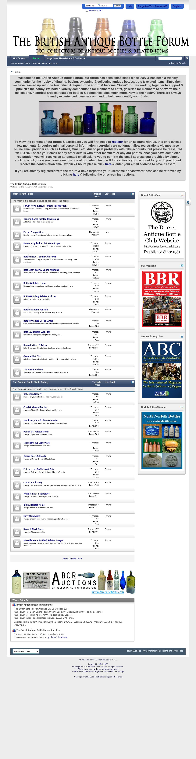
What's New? (20, 58)
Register (177, 6)
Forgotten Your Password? (152, 6)
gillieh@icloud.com (57, 637)
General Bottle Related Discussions (41, 219)
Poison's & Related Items (36, 431)
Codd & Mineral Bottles (35, 407)
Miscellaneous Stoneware (36, 442)
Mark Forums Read (72, 558)
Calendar (35, 63)
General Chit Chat (32, 356)
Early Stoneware (31, 516)
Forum (36, 58)
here (108, 164)
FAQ (27, 63)
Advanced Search (177, 63)
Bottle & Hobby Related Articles (39, 296)
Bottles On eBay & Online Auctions (41, 269)
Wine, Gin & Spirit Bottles (36, 493)
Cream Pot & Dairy (32, 482)
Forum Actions (48, 63)
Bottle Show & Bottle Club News (39, 256)
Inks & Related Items (34, 504)
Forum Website (133, 650)
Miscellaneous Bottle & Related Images (43, 540)
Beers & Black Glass (33, 529)
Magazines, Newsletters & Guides (64, 58)
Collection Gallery (32, 394)
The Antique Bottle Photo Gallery (31, 382)
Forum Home (17, 63)
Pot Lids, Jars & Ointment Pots (38, 469)
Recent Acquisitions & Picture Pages (41, 243)
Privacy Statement (152, 650)
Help (129, 6)
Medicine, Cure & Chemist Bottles (40, 420)
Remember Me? (94, 10)
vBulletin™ (103, 664)
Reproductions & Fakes (35, 345)
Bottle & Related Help (34, 283)
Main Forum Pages (23, 194)
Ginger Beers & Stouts (34, 456)
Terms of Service (170, 650)
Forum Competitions (33, 232)
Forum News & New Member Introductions (45, 205)
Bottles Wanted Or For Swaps (38, 320)
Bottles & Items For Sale (35, 309)
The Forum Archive (33, 369)
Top (182, 650)
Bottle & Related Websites (36, 332)
